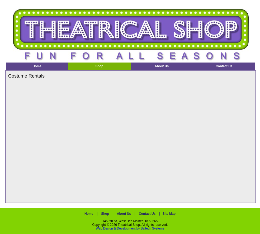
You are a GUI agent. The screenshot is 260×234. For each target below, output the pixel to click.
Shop (105, 214)
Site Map (169, 214)
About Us (124, 214)
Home (88, 214)
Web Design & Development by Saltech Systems (130, 228)
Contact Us (147, 214)
